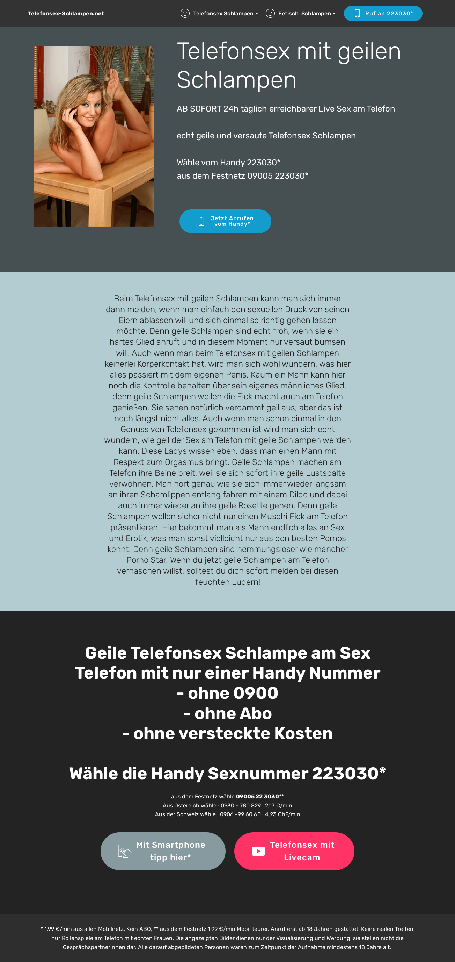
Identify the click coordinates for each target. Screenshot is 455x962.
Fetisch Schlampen (298, 13)
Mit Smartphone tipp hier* (163, 851)
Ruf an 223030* (383, 13)
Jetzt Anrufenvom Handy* (225, 221)
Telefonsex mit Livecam (294, 851)
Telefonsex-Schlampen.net (66, 13)
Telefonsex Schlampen (217, 13)
